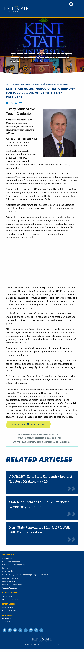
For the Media (7, 571)
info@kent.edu (8, 621)
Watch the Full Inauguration (28, 424)
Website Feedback (9, 587)
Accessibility (7, 557)
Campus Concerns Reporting (13, 564)
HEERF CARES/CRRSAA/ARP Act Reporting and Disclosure (25, 574)
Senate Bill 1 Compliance (12, 584)
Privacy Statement (9, 581)
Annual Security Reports (11, 561)
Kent (7, 84)
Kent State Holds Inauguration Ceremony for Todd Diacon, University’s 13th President (40, 84)
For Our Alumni (8, 567)
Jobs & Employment (10, 577)
